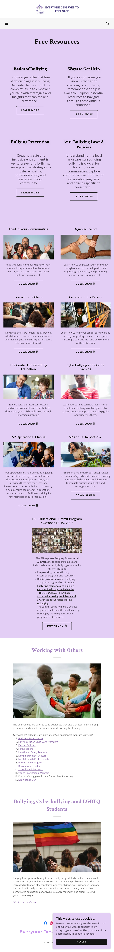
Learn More (30, 110)
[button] (6, 23)
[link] (57, 9)
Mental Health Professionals (33, 759)
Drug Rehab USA (27, 779)
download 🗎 (86, 283)
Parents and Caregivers (31, 762)
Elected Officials (27, 745)
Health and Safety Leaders (32, 752)
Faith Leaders (25, 748)
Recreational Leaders (29, 766)
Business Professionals (30, 738)
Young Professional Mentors (33, 773)
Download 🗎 (28, 283)
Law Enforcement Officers (32, 755)
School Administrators (30, 769)
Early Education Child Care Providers (38, 741)
